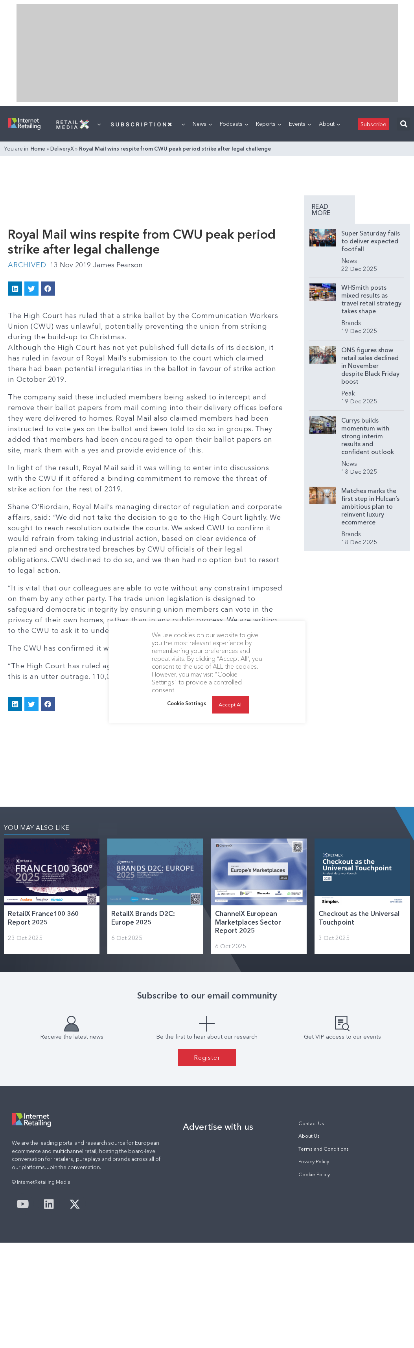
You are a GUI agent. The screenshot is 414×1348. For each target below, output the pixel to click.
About (329, 124)
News (202, 124)
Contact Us (311, 1123)
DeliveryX (62, 148)
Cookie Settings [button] (186, 703)
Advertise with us (218, 1126)
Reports (268, 124)
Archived (27, 265)
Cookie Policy (314, 1174)
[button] (403, 124)
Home (38, 148)
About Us (309, 1136)
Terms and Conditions (323, 1149)
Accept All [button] (231, 704)
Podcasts (234, 124)
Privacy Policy (313, 1161)
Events (300, 124)
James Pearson (118, 265)
